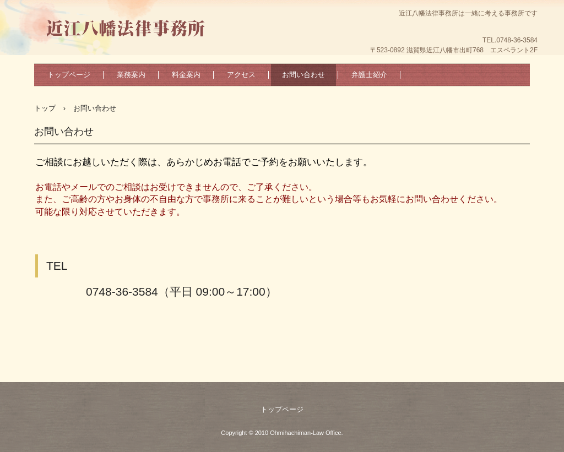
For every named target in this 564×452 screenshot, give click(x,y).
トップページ (68, 74)
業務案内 (131, 74)
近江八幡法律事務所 (129, 25)
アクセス (241, 74)
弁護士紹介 (369, 74)
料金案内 (186, 74)
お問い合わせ (303, 74)
